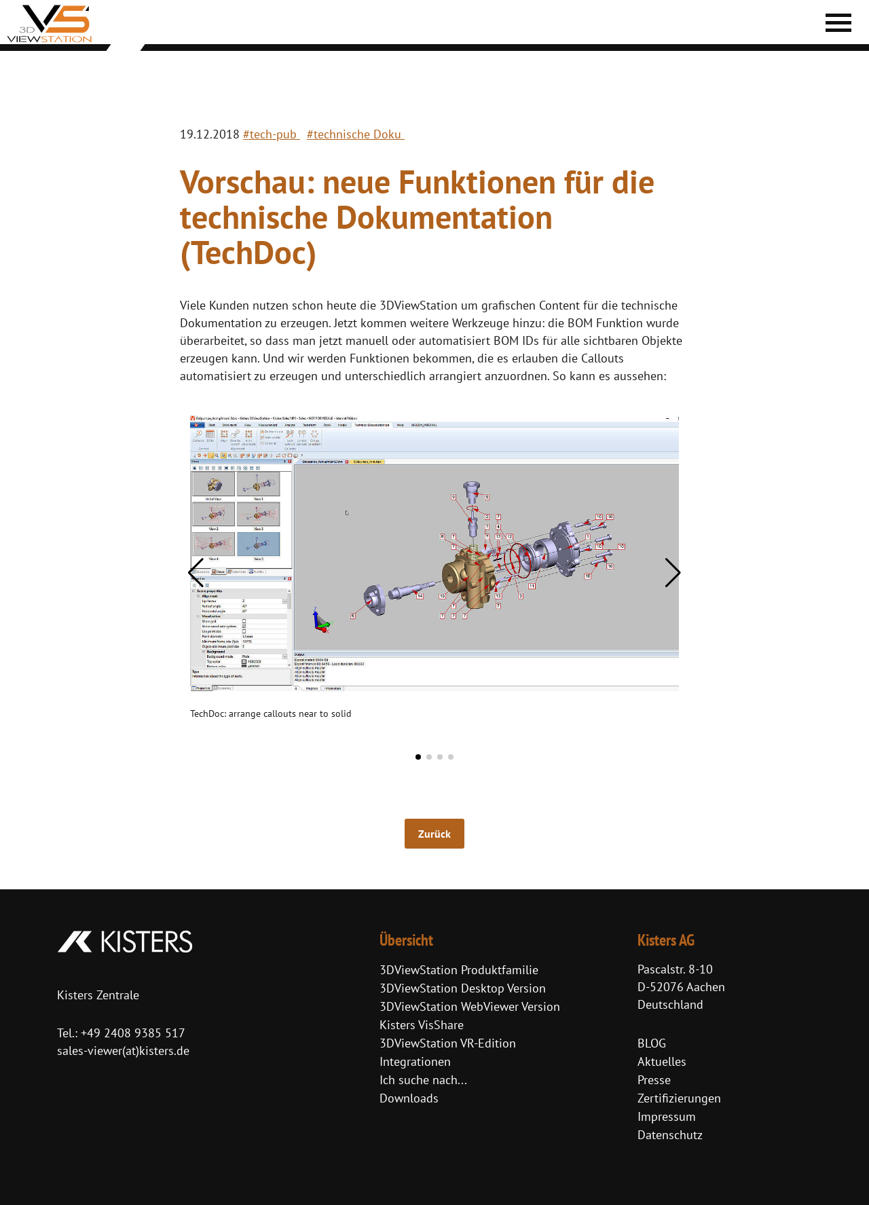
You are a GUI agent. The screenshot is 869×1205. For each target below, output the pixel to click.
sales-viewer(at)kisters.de (123, 1050)
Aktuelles (661, 1061)
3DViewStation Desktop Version (463, 988)
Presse (654, 1080)
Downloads (409, 1098)
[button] (196, 573)
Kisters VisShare (422, 1025)
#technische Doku (356, 134)
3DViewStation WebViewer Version (470, 1006)
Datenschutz (670, 1135)
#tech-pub (271, 134)
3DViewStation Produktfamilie (459, 970)
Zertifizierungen (679, 1098)
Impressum (666, 1116)
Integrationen (415, 1061)
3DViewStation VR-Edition (448, 1043)
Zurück (434, 833)
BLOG (651, 1043)
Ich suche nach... (423, 1080)
